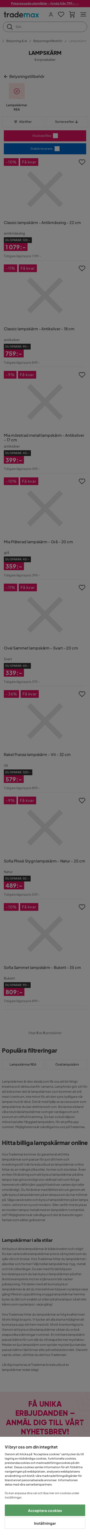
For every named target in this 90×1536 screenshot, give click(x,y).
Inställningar (45, 1523)
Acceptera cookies (45, 1510)
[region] (45, 1486)
